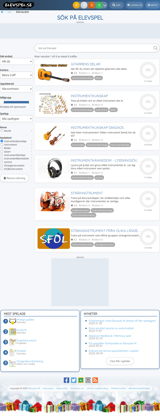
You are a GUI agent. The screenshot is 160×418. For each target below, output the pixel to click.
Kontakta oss (77, 388)
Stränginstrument (14, 165)
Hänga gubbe (25, 319)
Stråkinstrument (13, 169)
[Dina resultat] (104, 5)
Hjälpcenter (62, 388)
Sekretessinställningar (139, 388)
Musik (7, 130)
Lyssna (8, 162)
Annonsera (48, 388)
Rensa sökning (14, 178)
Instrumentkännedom (16, 158)
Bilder (7, 148)
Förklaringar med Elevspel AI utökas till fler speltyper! (122, 320)
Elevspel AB (34, 388)
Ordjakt (21, 350)
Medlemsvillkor (118, 388)
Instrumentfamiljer (15, 155)
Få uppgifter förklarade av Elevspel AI (112, 343)
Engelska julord (26, 340)
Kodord (21, 330)
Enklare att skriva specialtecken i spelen (114, 350)
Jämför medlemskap (97, 388)
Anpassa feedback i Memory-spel (110, 335)
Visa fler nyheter (120, 361)
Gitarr (7, 151)
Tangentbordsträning (30, 361)
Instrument (10, 144)
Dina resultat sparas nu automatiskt (111, 328)
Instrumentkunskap (15, 141)
